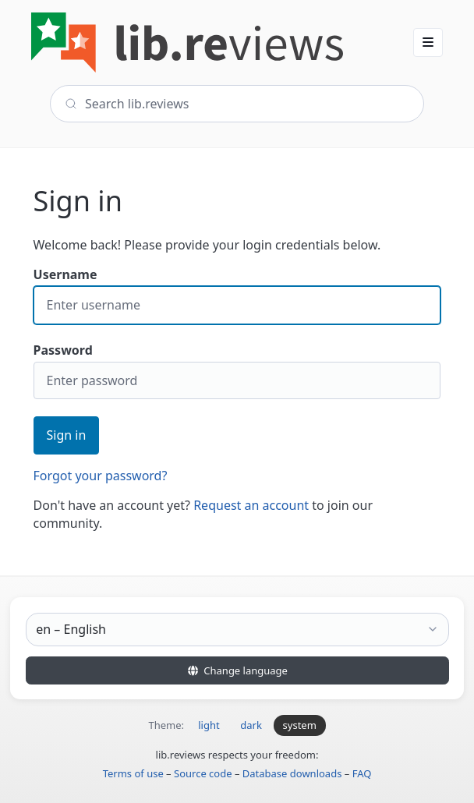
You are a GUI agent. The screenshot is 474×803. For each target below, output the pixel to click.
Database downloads (292, 773)
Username (237, 295)
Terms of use (133, 773)
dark (251, 725)
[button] (428, 42)
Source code (203, 773)
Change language (237, 670)
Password (237, 370)
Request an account (251, 505)
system (300, 725)
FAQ (362, 773)
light (208, 725)
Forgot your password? (101, 475)
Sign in (67, 435)
